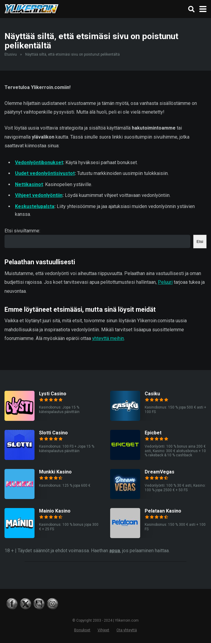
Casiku (152, 394)
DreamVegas (159, 472)
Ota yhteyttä (126, 630)
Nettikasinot (29, 184)
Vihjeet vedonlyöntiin (38, 195)
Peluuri (165, 282)
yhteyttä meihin (108, 338)
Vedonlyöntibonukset (39, 162)
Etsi (200, 241)
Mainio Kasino (55, 511)
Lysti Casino (52, 394)
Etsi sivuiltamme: (22, 231)
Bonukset (82, 630)
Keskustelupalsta (34, 206)
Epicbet (153, 433)
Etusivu (11, 54)
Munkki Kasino (55, 472)
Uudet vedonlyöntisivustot (45, 173)
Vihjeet (103, 630)
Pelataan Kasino (163, 511)
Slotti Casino (53, 433)
